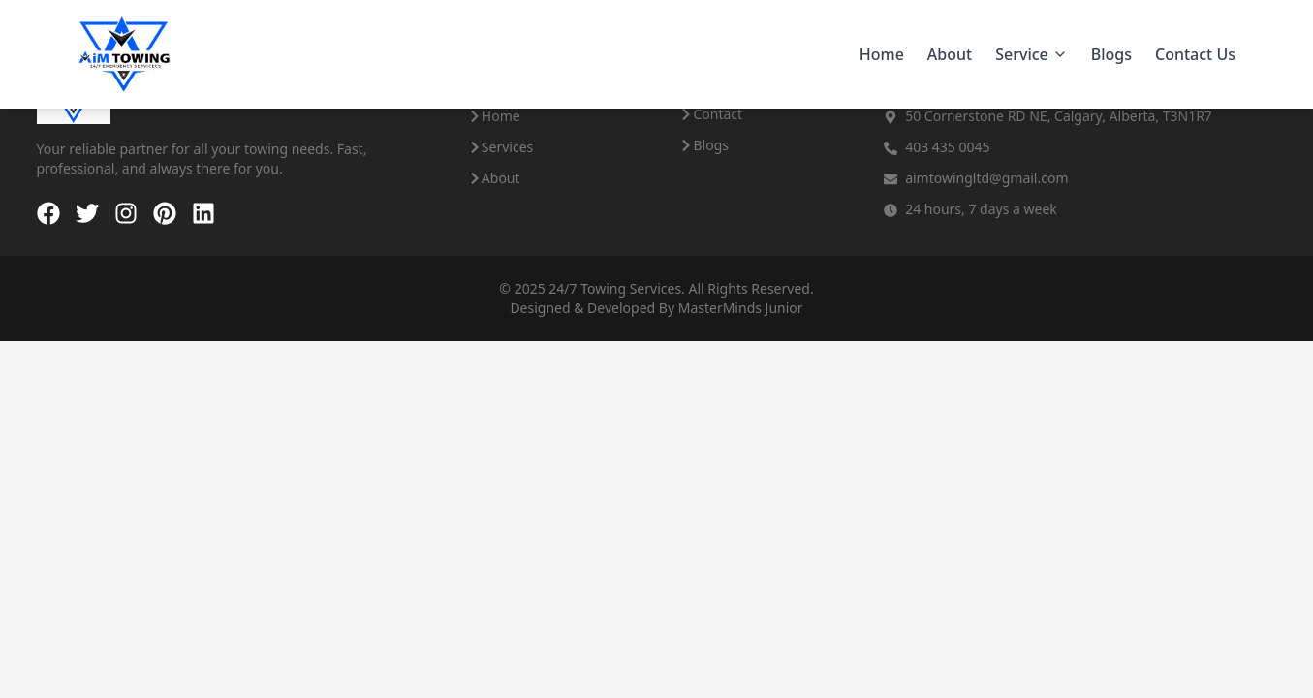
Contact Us (1195, 54)
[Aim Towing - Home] (124, 54)
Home (882, 54)
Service (1031, 54)
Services (500, 147)
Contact (710, 114)
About (949, 54)
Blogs (1111, 54)
